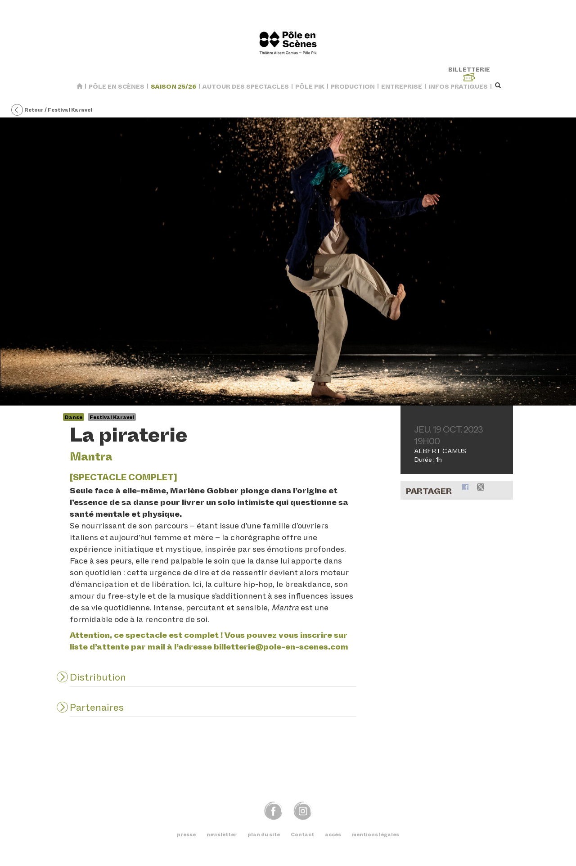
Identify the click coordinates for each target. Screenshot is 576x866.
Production (353, 86)
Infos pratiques (458, 86)
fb (273, 810)
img (302, 810)
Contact (302, 834)
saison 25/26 (173, 86)
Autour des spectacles (245, 86)
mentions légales (375, 834)
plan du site (264, 834)
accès (333, 834)
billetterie (469, 73)
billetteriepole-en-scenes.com (281, 647)
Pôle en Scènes (116, 86)
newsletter (222, 834)
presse (186, 834)
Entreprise (401, 86)
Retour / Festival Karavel (51, 110)
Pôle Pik (309, 86)
